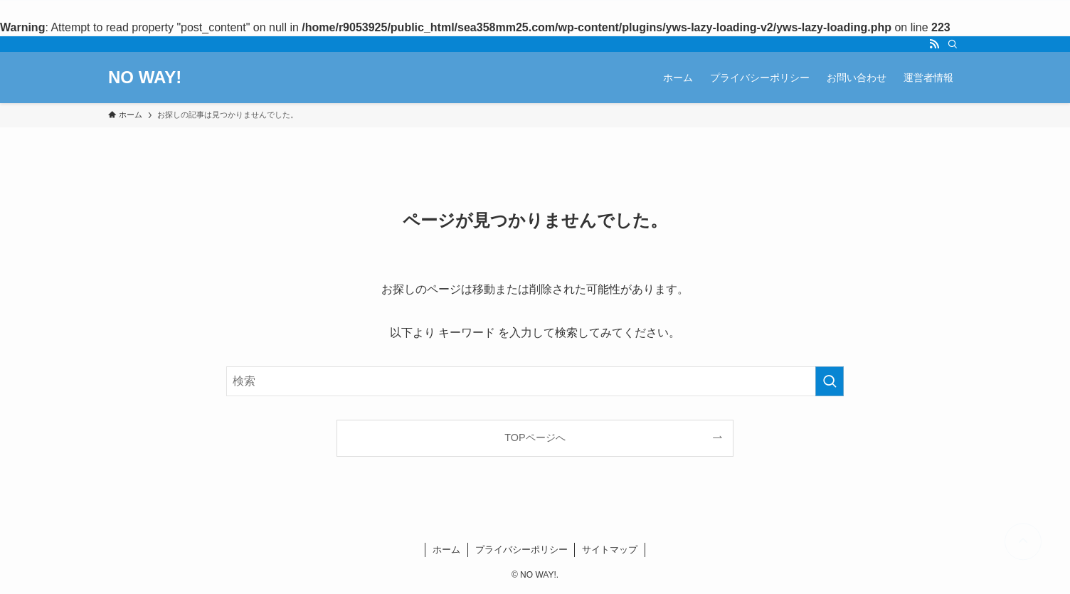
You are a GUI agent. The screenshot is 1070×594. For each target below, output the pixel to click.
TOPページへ (534, 437)
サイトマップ (609, 549)
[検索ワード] (535, 381)
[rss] (934, 44)
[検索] (952, 44)
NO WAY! (144, 77)
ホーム (446, 549)
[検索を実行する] (829, 381)
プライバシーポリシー (521, 549)
